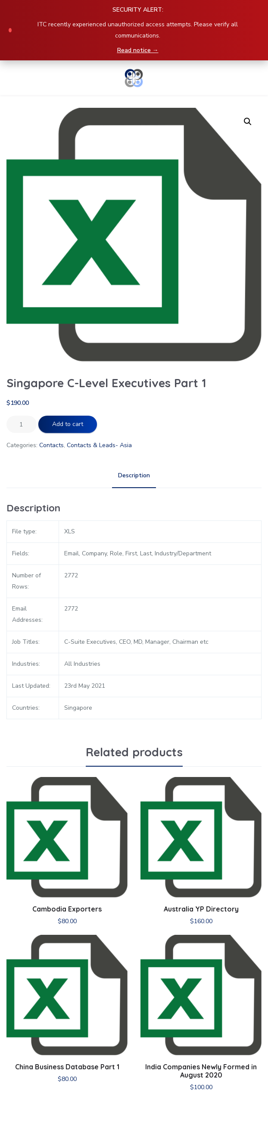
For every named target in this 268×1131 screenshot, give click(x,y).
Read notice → (138, 50)
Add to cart (67, 424)
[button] (248, 121)
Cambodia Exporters (67, 909)
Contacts (51, 445)
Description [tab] (134, 475)
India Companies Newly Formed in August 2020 (201, 1070)
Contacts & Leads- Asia (99, 445)
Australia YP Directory (201, 909)
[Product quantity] (21, 424)
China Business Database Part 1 (67, 1066)
